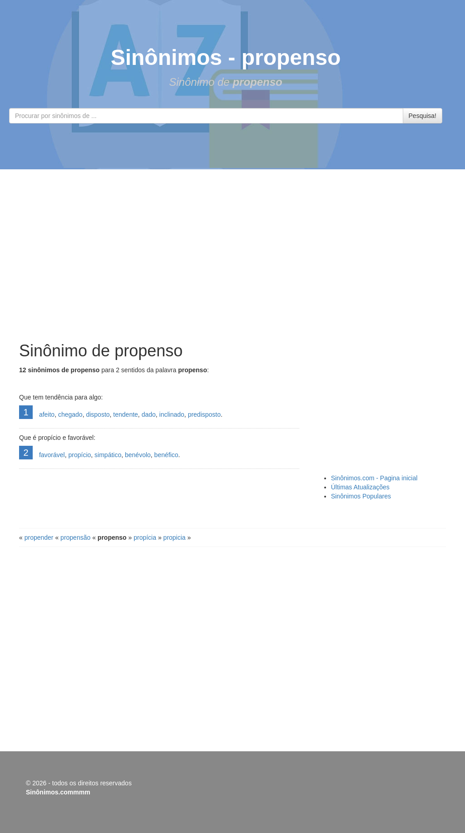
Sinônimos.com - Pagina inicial (374, 478)
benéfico (166, 454)
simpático (107, 454)
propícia (145, 537)
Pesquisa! (422, 115)
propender (39, 537)
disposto (97, 414)
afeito (46, 414)
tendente (125, 414)
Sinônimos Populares (361, 496)
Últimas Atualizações (360, 487)
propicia (174, 537)
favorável (52, 454)
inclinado (171, 414)
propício (79, 454)
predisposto (204, 414)
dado (149, 414)
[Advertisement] (232, 255)
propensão (75, 537)
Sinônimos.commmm (58, 792)
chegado (70, 414)
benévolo (138, 454)
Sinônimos (166, 57)
